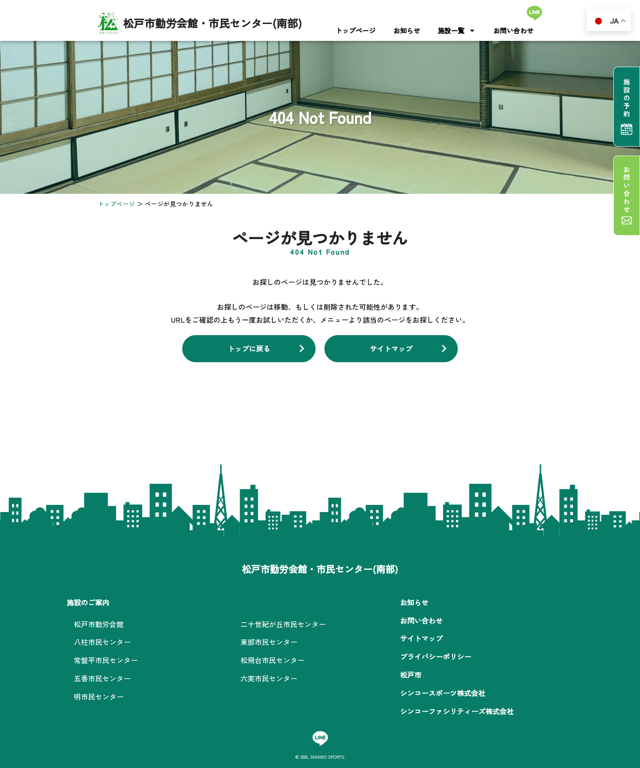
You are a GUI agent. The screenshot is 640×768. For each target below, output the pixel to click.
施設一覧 (457, 30)
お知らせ (406, 30)
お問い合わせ (513, 30)
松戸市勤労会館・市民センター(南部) (212, 23)
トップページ (356, 30)
